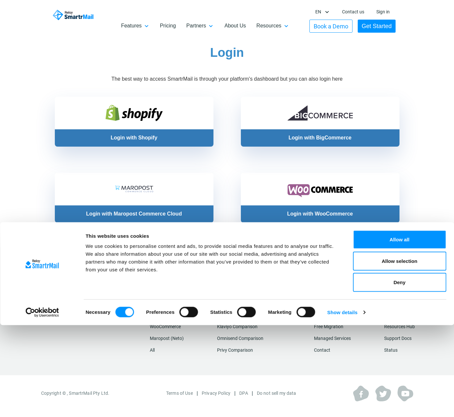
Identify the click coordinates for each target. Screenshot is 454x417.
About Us (242, 25)
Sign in (386, 11)
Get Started (380, 26)
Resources (397, 284)
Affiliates (393, 308)
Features (323, 296)
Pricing (174, 25)
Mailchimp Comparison (240, 296)
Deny (400, 374)
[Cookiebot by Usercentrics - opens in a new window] (42, 404)
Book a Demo (334, 26)
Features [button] (138, 25)
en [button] (322, 11)
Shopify (157, 296)
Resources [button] (275, 25)
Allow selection (399, 353)
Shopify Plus (162, 308)
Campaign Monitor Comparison (249, 308)
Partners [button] (202, 25)
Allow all (400, 331)
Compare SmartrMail (243, 284)
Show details (342, 404)
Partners (393, 296)
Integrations (166, 284)
